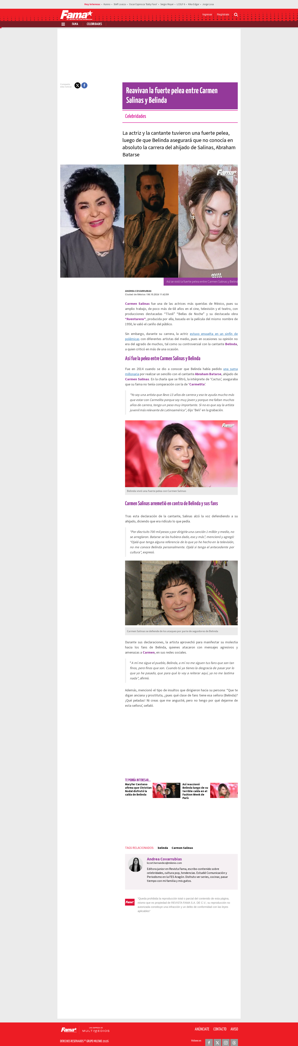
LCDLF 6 (181, 4)
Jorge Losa (208, 4)
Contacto (219, 1023)
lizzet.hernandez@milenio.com (162, 861)
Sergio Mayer (167, 4)
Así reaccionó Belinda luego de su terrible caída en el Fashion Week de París (196, 789)
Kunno (107, 4)
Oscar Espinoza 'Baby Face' (143, 4)
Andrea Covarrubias (136, 291)
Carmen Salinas (180, 846)
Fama (75, 24)
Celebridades (94, 24)
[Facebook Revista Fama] (209, 1036)
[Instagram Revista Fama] (226, 1036)
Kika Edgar (193, 4)
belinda (160, 846)
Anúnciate (202, 1023)
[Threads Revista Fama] (234, 1036)
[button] (75, 85)
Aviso (234, 1023)
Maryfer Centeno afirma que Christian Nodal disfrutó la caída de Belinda (136, 789)
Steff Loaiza (120, 4)
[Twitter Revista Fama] (217, 1036)
